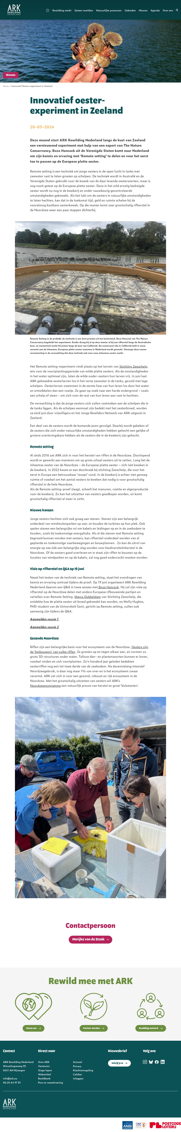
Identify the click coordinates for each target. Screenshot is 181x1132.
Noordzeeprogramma (45, 685)
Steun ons (33, 1028)
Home (47, 10)
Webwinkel (44, 1074)
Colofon (77, 1074)
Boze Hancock (108, 587)
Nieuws (143, 10)
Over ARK (44, 1062)
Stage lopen (45, 1070)
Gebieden (130, 10)
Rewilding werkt (61, 10)
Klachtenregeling (83, 1070)
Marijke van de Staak (88, 939)
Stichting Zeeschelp (133, 366)
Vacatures (44, 1066)
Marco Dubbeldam (87, 596)
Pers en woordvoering (50, 1082)
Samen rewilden (83, 10)
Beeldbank (44, 1078)
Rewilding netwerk (150, 1028)
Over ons (168, 10)
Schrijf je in (119, 1063)
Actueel (77, 1062)
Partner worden (93, 1028)
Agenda (155, 10)
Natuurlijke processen (109, 10)
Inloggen (78, 1078)
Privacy (77, 1066)
